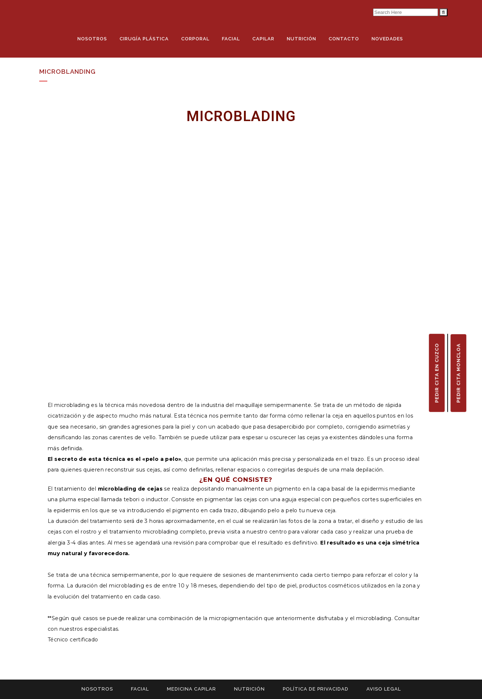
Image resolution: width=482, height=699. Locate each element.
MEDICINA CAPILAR (191, 689)
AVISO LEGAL (383, 689)
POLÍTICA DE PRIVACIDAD (315, 689)
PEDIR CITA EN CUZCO (436, 373)
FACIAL (140, 689)
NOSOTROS (97, 689)
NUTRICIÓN (249, 689)
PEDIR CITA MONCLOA (458, 373)
